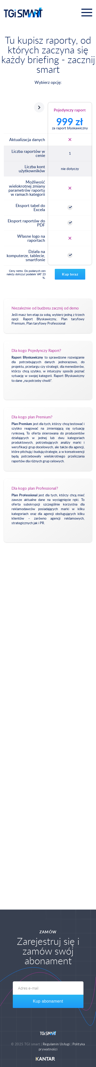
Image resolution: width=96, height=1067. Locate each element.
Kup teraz (70, 274)
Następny (39, 107)
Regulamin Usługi (56, 1044)
